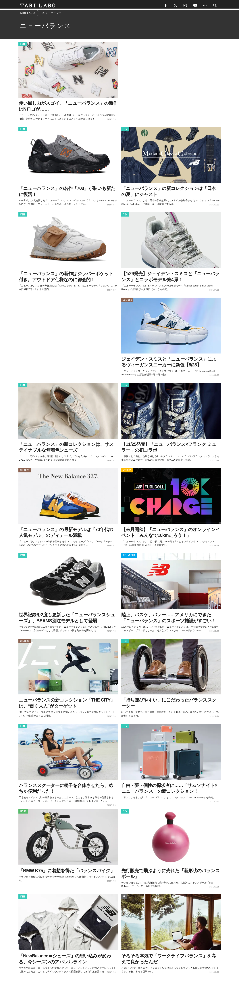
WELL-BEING (129, 557)
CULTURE (127, 301)
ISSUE (23, 813)
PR (124, 898)
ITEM (22, 45)
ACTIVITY (127, 471)
